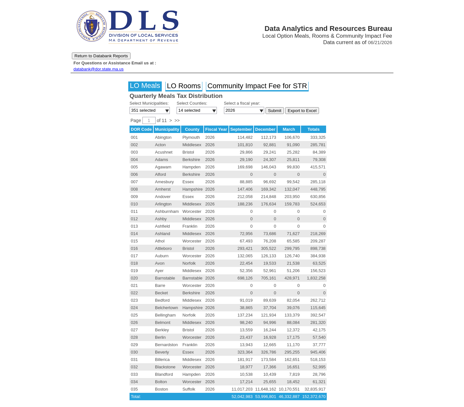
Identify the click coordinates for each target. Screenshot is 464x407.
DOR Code (141, 129)
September (241, 129)
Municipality (167, 129)
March (289, 129)
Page (136, 120)
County (192, 129)
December (265, 129)
